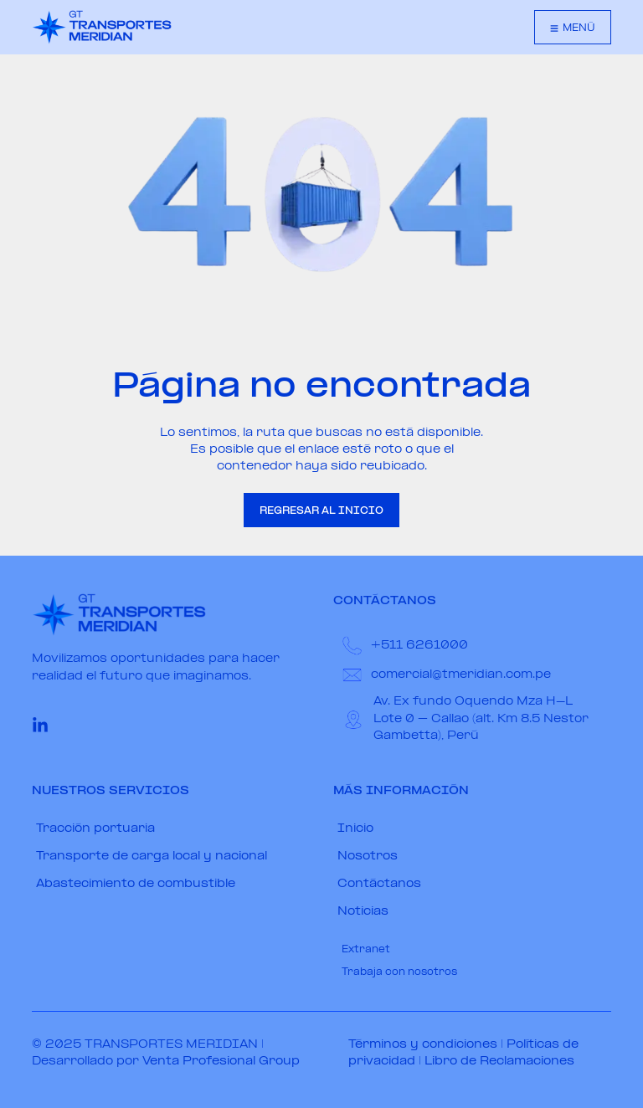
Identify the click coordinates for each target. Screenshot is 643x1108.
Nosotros (367, 856)
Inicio (355, 829)
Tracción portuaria (95, 829)
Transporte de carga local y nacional (151, 856)
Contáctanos (379, 884)
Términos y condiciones (422, 1045)
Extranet (366, 950)
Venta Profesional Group (221, 1061)
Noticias (362, 911)
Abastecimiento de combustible (135, 884)
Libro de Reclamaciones (499, 1061)
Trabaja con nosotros (399, 972)
